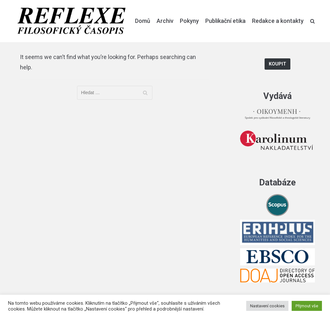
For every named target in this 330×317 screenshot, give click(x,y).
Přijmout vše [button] (307, 305)
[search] (312, 21)
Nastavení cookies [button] (267, 305)
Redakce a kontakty (278, 20)
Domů (142, 20)
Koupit (277, 64)
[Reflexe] (71, 21)
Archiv (165, 20)
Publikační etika (225, 20)
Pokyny (189, 20)
